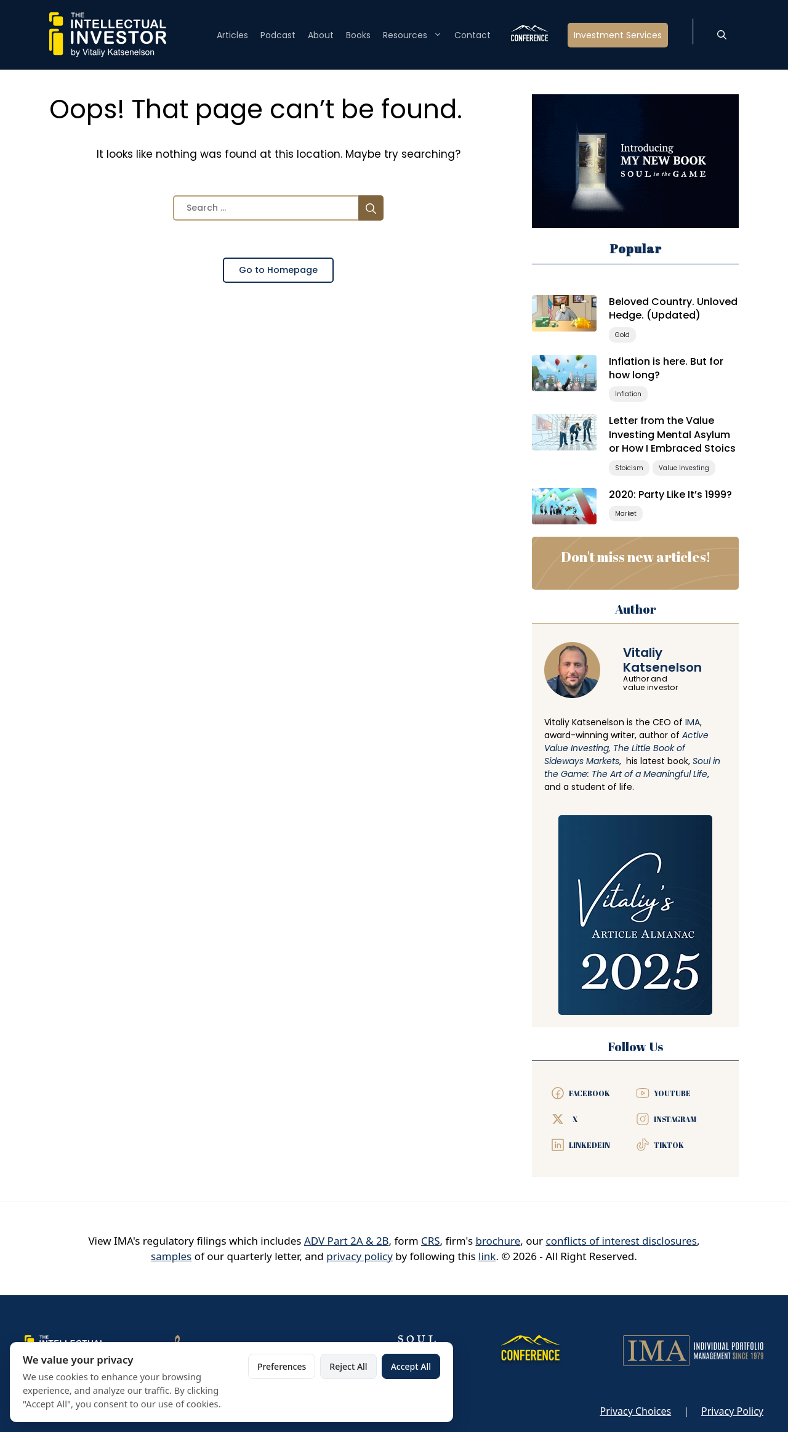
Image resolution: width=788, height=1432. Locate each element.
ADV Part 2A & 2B (346, 1241)
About (321, 35)
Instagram (675, 1119)
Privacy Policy (732, 1411)
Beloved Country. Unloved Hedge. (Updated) (673, 308)
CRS (430, 1241)
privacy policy (359, 1256)
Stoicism (629, 468)
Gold (622, 335)
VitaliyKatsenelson (662, 660)
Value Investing (684, 468)
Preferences (281, 1366)
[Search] (371, 208)
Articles (232, 35)
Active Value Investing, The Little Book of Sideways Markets (626, 748)
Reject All (348, 1366)
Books (358, 35)
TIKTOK (669, 1145)
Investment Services (618, 35)
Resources (412, 35)
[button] (722, 35)
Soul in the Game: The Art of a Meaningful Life (632, 767)
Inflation (628, 394)
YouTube (672, 1093)
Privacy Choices (635, 1411)
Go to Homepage (278, 270)
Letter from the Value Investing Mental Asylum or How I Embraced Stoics (672, 434)
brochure (497, 1241)
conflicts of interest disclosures (621, 1241)
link (487, 1256)
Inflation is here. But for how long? (666, 368)
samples (171, 1256)
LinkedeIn (589, 1145)
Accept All (411, 1366)
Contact (472, 35)
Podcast (278, 35)
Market (626, 513)
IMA (692, 722)
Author (635, 609)
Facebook (589, 1093)
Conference (529, 35)
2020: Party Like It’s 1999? (670, 494)
